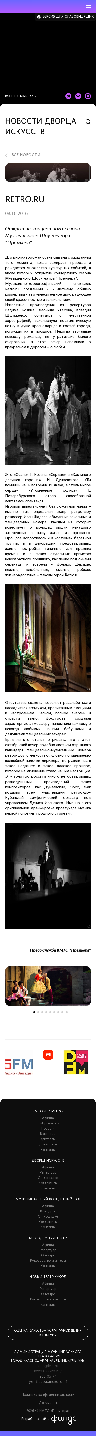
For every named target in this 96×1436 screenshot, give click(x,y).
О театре (48, 1255)
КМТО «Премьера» (48, 1111)
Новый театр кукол (48, 1277)
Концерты (48, 1211)
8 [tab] (62, 1012)
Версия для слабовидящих (68, 17)
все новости (26, 155)
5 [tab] (50, 1012)
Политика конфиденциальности (48, 1395)
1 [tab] (34, 1012)
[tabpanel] (48, 986)
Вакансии (48, 1134)
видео (19, 96)
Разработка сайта (35, 1419)
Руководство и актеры (48, 1261)
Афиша (48, 1118)
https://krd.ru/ (48, 1371)
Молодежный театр (48, 1238)
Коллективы (48, 1183)
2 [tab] (38, 1012)
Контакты (48, 1150)
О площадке (48, 1178)
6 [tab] (54, 1012)
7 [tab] (58, 1012)
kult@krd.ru (48, 1366)
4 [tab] (46, 1012)
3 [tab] (42, 1012)
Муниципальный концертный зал (48, 1199)
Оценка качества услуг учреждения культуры (48, 1333)
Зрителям (47, 1139)
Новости (48, 1129)
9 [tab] (67, 1012)
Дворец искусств (48, 1161)
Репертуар (48, 1173)
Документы (48, 1144)
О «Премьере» (48, 1123)
